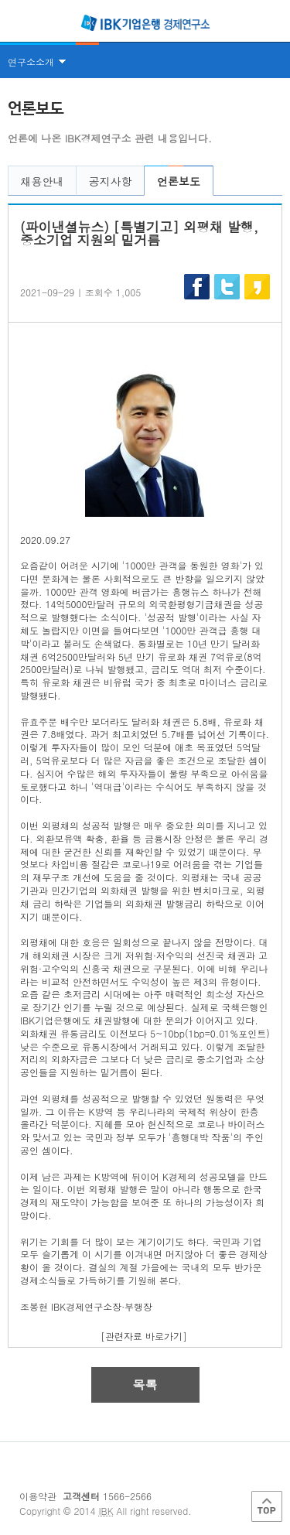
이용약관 (37, 1496)
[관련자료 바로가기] (144, 1335)
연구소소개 (31, 61)
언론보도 (178, 181)
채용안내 (42, 181)
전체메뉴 (16, 22)
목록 (145, 1384)
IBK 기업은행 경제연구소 (145, 23)
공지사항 (110, 181)
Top (266, 1506)
